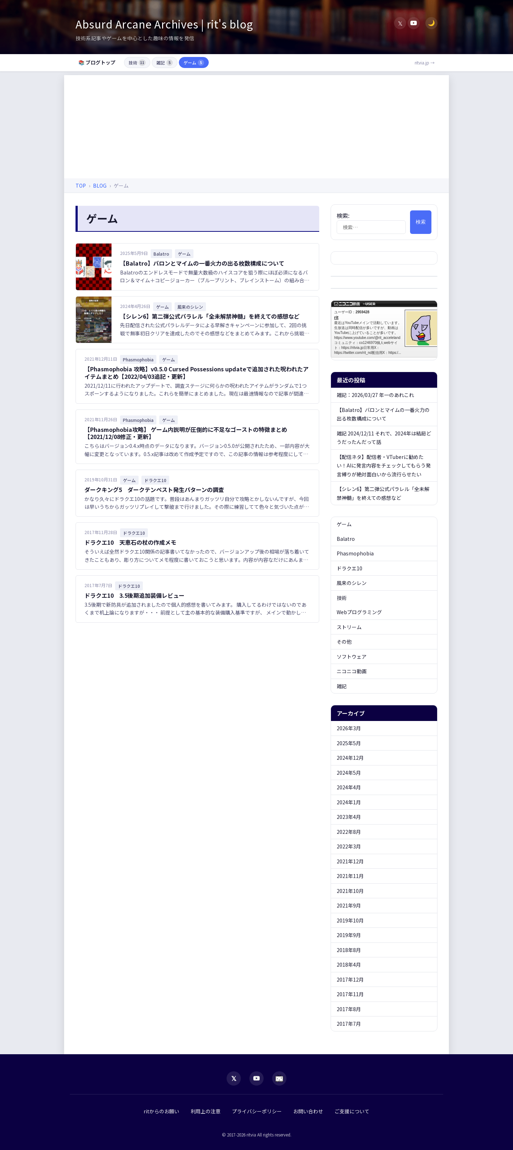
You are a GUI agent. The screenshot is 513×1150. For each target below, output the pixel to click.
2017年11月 (350, 994)
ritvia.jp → (425, 62)
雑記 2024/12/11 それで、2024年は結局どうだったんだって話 (384, 438)
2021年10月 (350, 890)
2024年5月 (349, 772)
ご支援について (352, 1111)
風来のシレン (352, 582)
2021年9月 (349, 905)
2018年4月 (349, 964)
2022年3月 (349, 846)
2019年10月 (350, 920)
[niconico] (279, 1078)
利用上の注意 (206, 1111)
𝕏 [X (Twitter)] (400, 23)
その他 (344, 641)
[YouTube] (414, 23)
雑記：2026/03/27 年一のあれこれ (375, 394)
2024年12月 (350, 757)
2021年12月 (350, 861)
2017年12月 (350, 979)
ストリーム (349, 627)
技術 (137, 62)
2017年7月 (349, 1023)
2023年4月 (349, 816)
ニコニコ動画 (352, 671)
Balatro (346, 538)
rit (388, 328)
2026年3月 (349, 728)
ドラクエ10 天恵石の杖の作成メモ (130, 542)
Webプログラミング (359, 612)
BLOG (100, 185)
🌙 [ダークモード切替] (431, 23)
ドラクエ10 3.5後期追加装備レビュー (134, 595)
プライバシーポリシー (257, 1111)
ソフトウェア (352, 656)
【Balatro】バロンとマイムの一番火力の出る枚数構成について (202, 263)
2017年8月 (349, 1009)
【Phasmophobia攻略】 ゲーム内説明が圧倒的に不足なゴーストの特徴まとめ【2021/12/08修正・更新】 (185, 433)
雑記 (164, 62)
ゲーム (193, 62)
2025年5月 (349, 743)
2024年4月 (349, 787)
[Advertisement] (256, 125)
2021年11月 (350, 875)
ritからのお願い (161, 1111)
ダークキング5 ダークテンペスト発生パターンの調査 (154, 489)
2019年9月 (349, 935)
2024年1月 (349, 802)
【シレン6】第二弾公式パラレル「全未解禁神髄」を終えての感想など (210, 316)
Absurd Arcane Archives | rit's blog (164, 24)
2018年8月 (349, 949)
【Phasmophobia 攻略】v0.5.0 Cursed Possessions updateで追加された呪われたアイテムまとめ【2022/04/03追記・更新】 (196, 373)
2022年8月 (349, 831)
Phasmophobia (355, 553)
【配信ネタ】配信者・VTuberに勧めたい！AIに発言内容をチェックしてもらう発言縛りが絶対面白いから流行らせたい (384, 465)
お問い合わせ (308, 1111)
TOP (81, 185)
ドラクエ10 (349, 568)
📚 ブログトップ (96, 62)
